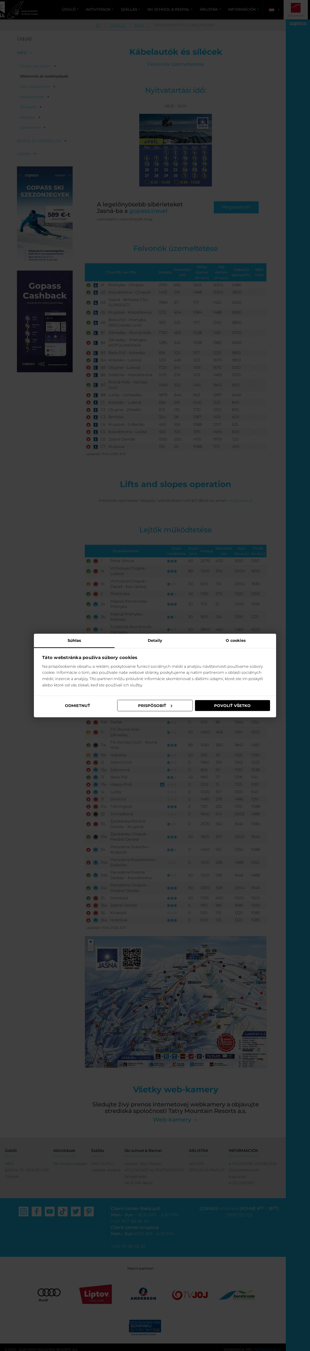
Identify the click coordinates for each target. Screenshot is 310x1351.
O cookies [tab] (236, 640)
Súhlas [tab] (74, 640)
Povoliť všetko (232, 705)
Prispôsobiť (155, 705)
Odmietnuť (77, 705)
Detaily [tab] (155, 640)
